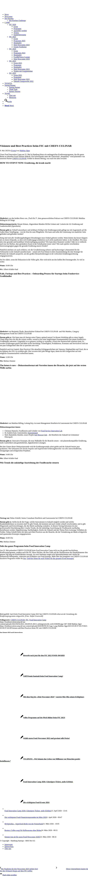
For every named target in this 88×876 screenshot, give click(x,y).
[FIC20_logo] (17, 11)
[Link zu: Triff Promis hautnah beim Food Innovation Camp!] (31, 676)
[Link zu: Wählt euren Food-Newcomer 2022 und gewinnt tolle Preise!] (35, 738)
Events (13, 151)
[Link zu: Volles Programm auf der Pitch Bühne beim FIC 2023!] (32, 718)
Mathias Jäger (25, 151)
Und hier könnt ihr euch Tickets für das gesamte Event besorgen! (50, 558)
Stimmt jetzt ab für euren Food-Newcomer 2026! (22, 837)
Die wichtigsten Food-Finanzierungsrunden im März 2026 (26, 817)
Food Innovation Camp (37, 620)
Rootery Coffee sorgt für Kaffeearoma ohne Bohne (23, 830)
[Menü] (9, 106)
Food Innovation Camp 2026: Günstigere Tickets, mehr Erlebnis (28, 811)
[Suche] (8, 102)
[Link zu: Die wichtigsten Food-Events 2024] (24, 802)
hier (24, 558)
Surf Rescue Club (40, 435)
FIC (27, 620)
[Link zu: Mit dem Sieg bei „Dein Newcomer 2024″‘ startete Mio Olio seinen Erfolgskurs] (42, 697)
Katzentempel (33, 433)
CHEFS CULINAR (19, 158)
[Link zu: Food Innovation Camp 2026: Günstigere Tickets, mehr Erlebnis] (36, 782)
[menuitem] (46, 15)
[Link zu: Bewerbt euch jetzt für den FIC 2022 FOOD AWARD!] (32, 655)
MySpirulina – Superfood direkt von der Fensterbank (24, 824)
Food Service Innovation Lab (51, 431)
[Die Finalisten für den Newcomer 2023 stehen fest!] (28, 869)
